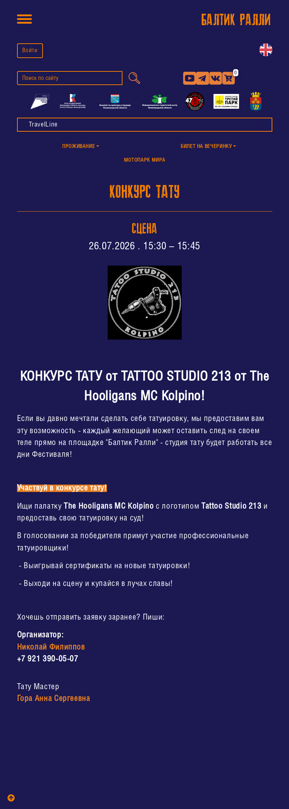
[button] (81, 147)
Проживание (78, 146)
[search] (69, 78)
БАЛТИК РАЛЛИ (236, 20)
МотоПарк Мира (144, 160)
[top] (11, 798)
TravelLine (43, 125)
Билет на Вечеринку (206, 146)
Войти (30, 50)
